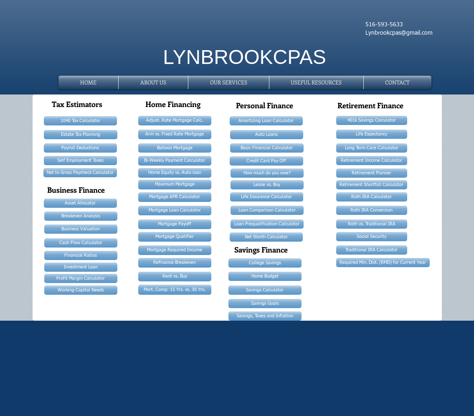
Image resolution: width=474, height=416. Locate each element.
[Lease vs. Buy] (267, 184)
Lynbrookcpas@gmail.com (399, 33)
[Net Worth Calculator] (266, 237)
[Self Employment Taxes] (80, 160)
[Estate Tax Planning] (80, 134)
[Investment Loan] (80, 267)
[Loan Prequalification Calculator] (267, 224)
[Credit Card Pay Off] (266, 161)
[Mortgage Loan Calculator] (174, 210)
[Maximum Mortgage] (174, 184)
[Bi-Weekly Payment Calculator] (174, 161)
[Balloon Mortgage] (174, 148)
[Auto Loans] (266, 134)
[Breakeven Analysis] (80, 216)
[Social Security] (371, 236)
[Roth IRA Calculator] (371, 197)
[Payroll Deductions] (80, 148)
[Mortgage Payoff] (174, 224)
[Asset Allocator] (80, 203)
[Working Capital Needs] (80, 290)
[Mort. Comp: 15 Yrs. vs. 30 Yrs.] (174, 290)
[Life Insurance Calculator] (266, 197)
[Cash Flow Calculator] (80, 243)
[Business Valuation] (80, 229)
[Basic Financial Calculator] (267, 148)
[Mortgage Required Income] (174, 250)
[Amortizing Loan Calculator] (266, 120)
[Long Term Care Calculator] (371, 148)
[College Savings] (265, 263)
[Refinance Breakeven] (174, 263)
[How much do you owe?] (267, 173)
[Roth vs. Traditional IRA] (371, 224)
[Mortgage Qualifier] (174, 237)
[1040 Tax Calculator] (80, 120)
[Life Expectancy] (371, 134)
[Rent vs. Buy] (174, 276)
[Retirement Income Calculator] (371, 160)
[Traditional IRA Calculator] (371, 250)
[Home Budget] (265, 276)
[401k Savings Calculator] (371, 120)
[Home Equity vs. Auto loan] (174, 173)
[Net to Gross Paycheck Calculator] (80, 172)
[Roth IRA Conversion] (371, 210)
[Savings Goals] (265, 303)
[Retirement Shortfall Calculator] (371, 184)
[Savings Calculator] (265, 290)
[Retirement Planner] (371, 173)
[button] (316, 82)
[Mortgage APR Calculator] (174, 197)
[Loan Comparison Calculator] (267, 210)
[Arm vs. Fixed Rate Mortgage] (174, 134)
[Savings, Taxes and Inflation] (265, 316)
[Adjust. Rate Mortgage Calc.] (174, 120)
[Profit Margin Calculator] (80, 278)
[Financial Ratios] (80, 255)
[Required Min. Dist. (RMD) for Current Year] (383, 262)
